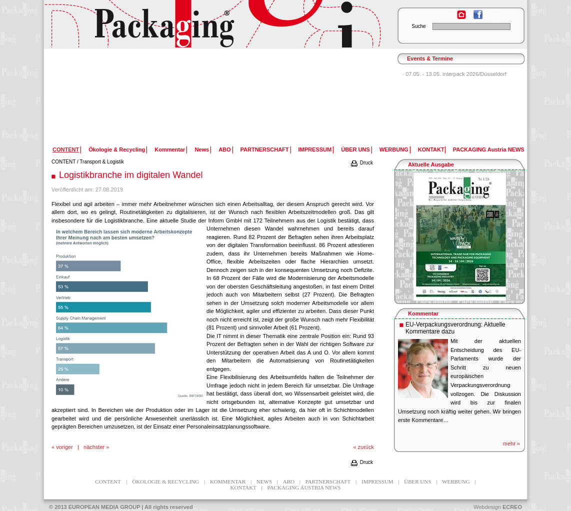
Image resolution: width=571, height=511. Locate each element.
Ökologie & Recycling (116, 149)
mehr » (511, 443)
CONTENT (64, 161)
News (201, 149)
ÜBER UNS (355, 149)
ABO (224, 149)
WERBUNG (394, 149)
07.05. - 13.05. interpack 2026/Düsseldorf (456, 74)
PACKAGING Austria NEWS (488, 149)
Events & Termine (430, 59)
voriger (64, 447)
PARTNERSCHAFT (264, 149)
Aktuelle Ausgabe (431, 165)
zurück (366, 447)
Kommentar (169, 149)
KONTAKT (431, 149)
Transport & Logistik (102, 161)
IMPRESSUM (315, 149)
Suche (419, 26)
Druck (361, 162)
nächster (94, 447)
